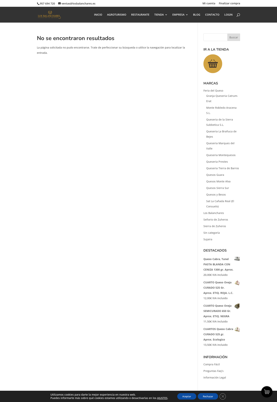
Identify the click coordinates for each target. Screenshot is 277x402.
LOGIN (228, 14)
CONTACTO (212, 14)
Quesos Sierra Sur (217, 188)
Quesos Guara (215, 175)
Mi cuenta (208, 3)
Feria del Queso (213, 90)
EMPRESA (178, 14)
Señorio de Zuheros (215, 219)
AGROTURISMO (116, 14)
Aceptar (185, 396)
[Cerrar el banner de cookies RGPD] (225, 396)
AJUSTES (159, 398)
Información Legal (214, 377)
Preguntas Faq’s (213, 371)
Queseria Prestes (217, 161)
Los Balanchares (213, 213)
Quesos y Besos (216, 194)
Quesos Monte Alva (218, 181)
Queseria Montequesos (221, 155)
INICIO (98, 14)
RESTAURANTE (140, 14)
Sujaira (207, 239)
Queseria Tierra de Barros (222, 168)
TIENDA (159, 14)
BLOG (196, 14)
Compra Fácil (211, 364)
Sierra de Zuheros (214, 226)
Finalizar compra (229, 3)
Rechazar (209, 396)
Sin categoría (211, 232)
